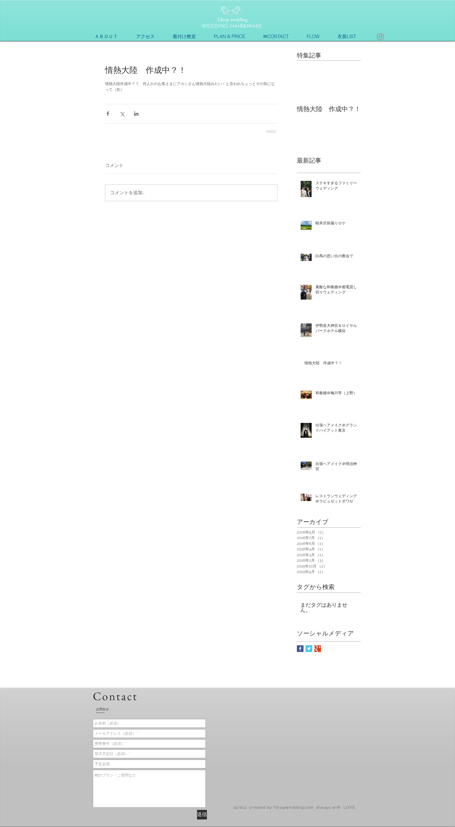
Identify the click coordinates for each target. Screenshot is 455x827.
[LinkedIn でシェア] (136, 113)
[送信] (202, 814)
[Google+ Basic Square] (317, 648)
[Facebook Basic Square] (300, 648)
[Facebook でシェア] (108, 113)
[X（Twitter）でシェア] (122, 113)
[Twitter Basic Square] (309, 648)
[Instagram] (380, 36)
